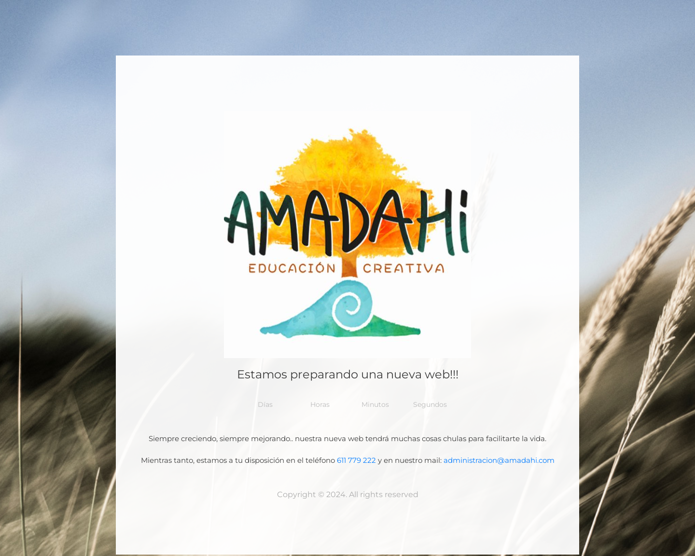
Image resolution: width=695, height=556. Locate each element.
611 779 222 (356, 460)
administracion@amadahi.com (499, 460)
